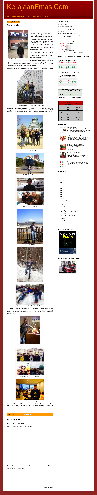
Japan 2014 (63, 213)
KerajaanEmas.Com (37, 7)
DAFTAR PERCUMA (37, 17)
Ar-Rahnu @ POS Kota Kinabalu (74, 144)
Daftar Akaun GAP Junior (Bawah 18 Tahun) (70, 35)
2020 (61, 186)
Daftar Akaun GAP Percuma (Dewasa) (68, 33)
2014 (61, 198)
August (63, 204)
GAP (28, 17)
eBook (46, 17)
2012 (61, 225)
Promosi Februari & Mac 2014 (68, 215)
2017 (61, 192)
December (63, 200)
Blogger (51, 487)
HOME (7, 17)
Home (30, 465)
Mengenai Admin (63, 24)
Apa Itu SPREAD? (71, 161)
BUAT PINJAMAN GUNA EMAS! (74, 152)
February (63, 218)
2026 (61, 174)
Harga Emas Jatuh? (71, 127)
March (62, 210)
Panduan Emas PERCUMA (66, 37)
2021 (61, 184)
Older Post (50, 465)
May (62, 206)
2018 (61, 190)
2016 (61, 194)
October (63, 202)
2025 (61, 176)
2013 (61, 223)
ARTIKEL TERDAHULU (18, 17)
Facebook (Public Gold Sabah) (67, 29)
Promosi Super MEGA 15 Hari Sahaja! (69, 211)
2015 (61, 196)
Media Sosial (63, 31)
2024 (61, 178)
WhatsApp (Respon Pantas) (66, 26)
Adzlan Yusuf (15, 414)
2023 (61, 180)
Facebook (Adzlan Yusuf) (65, 28)
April (62, 208)
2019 (61, 188)
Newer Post (10, 465)
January (63, 220)
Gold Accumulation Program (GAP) (75, 135)
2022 (61, 182)
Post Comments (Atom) (18, 468)
